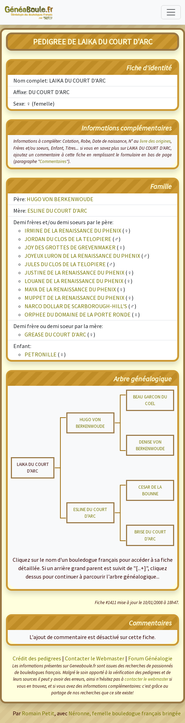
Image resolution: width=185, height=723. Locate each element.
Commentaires (53, 161)
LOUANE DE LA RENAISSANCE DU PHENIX (74, 280)
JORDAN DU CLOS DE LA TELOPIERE (68, 238)
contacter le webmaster (146, 679)
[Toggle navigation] (171, 12)
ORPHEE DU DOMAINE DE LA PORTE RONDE (78, 314)
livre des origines (155, 141)
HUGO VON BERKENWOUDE (60, 199)
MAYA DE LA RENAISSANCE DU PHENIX (70, 289)
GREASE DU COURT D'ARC (55, 334)
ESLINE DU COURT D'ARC (57, 210)
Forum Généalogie (150, 658)
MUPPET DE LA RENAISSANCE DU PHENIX (74, 297)
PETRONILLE (41, 354)
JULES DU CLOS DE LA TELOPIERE (65, 264)
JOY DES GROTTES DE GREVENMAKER (70, 247)
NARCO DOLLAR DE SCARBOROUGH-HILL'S (76, 306)
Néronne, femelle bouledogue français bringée (124, 713)
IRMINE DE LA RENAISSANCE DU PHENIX (73, 230)
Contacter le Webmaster (94, 658)
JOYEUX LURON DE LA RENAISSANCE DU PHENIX (82, 255)
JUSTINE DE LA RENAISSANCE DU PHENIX (74, 272)
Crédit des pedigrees (37, 658)
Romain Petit (38, 713)
